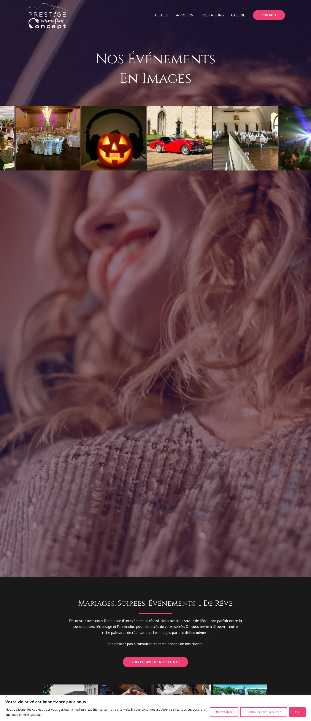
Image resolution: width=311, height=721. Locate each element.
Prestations (212, 15)
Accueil (163, 15)
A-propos (185, 15)
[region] (155, 708)
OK (297, 712)
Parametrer (224, 712)
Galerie (238, 15)
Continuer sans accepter (263, 712)
